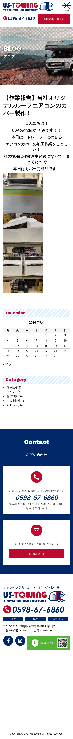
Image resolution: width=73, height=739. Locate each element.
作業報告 (15, 396)
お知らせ (15, 405)
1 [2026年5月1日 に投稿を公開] (46, 335)
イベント (14, 391)
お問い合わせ (54, 19)
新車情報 (14, 387)
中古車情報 (15, 400)
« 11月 (7, 364)
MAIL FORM (36, 553)
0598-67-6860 (36, 497)
